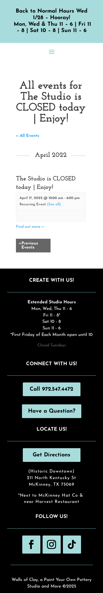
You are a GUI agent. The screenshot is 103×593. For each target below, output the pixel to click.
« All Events (27, 136)
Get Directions (51, 455)
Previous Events (28, 245)
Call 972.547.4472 (51, 389)
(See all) (54, 204)
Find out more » (30, 227)
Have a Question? (51, 411)
